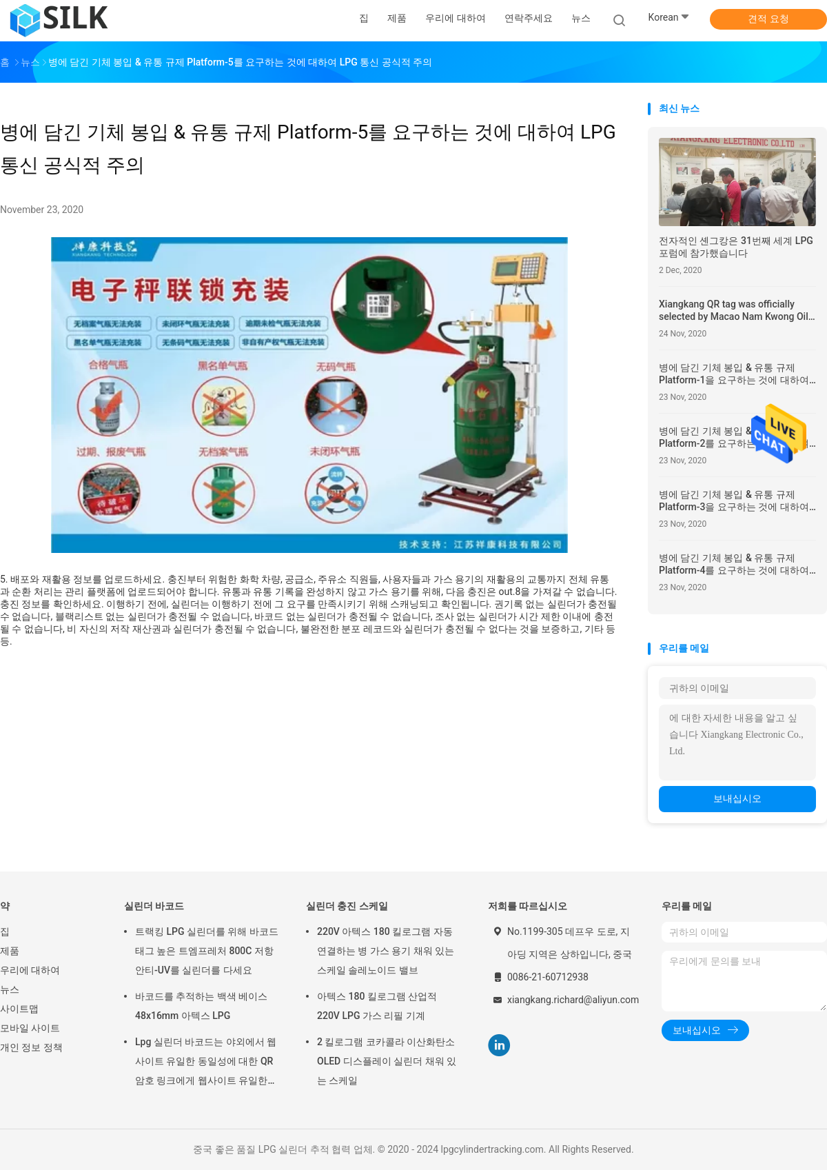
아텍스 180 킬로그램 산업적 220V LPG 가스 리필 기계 (377, 1006)
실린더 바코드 (154, 905)
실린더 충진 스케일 (347, 905)
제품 (9, 950)
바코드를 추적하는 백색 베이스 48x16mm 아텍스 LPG (201, 1006)
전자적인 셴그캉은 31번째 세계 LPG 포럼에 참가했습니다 (736, 247)
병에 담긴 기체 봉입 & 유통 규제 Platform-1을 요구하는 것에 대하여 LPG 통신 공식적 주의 (734, 374)
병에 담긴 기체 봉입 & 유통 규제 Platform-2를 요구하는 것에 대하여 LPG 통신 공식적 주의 (734, 437)
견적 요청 (768, 18)
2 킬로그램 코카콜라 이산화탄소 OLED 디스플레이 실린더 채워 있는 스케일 (386, 1061)
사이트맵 (19, 1008)
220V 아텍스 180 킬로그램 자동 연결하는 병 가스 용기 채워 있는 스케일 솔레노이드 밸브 (385, 951)
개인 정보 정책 (31, 1047)
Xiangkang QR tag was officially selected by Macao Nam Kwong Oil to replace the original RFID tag (733, 311)
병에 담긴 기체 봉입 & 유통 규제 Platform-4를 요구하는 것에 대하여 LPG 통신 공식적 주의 (734, 564)
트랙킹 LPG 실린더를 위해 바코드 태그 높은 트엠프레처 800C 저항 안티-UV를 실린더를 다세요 (206, 951)
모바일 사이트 (30, 1027)
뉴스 (9, 989)
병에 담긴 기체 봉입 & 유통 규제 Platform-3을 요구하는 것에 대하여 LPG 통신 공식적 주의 (734, 501)
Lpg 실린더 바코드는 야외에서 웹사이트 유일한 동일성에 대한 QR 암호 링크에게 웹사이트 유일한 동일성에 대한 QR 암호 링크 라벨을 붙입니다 (205, 1063)
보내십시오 (737, 798)
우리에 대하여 (30, 970)
